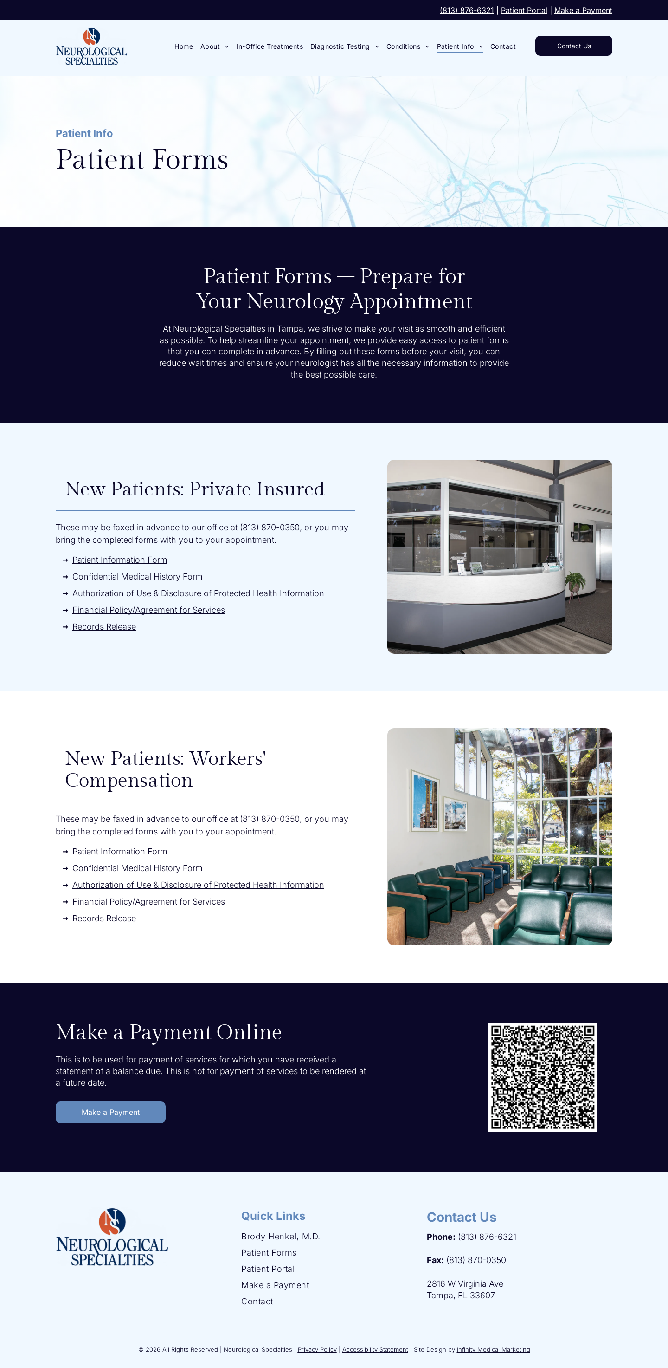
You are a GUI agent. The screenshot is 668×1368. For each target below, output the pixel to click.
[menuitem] (184, 46)
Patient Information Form (119, 560)
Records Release (104, 627)
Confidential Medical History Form (137, 576)
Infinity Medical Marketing (493, 1349)
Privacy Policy (317, 1349)
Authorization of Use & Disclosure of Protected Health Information (198, 593)
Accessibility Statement (375, 1349)
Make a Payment (583, 10)
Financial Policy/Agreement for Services (148, 610)
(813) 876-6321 (467, 10)
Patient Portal (524, 10)
